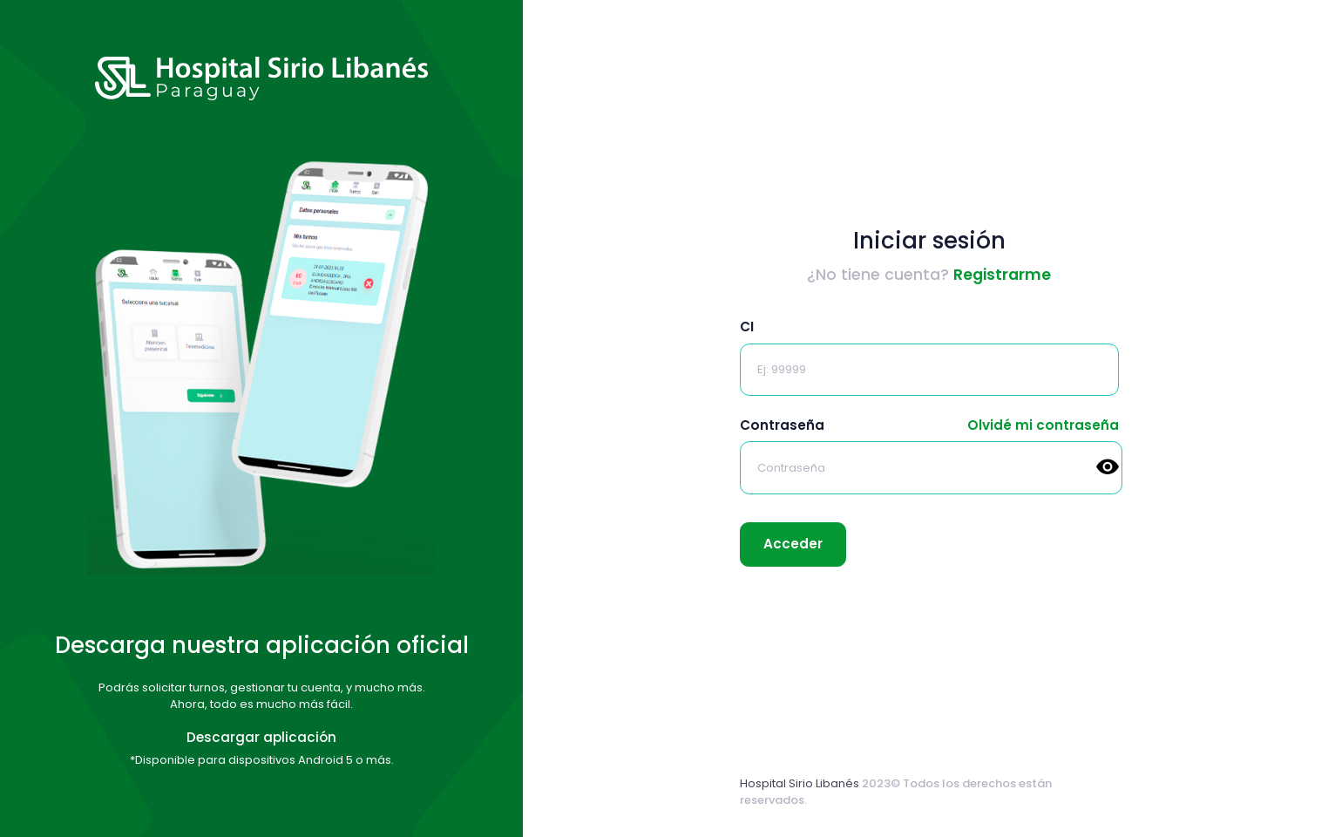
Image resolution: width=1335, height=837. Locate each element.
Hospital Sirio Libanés (799, 783)
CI (747, 326)
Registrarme (1002, 274)
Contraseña (782, 425)
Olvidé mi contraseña (1043, 425)
